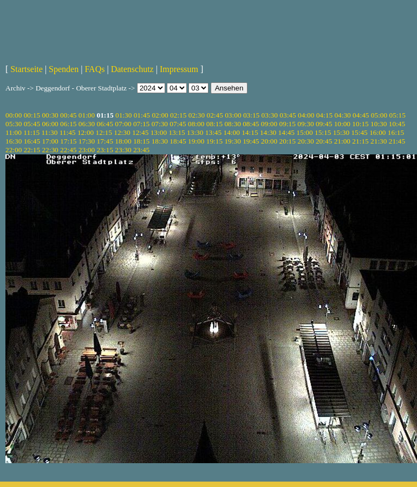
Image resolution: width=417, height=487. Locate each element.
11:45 (68, 132)
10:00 (342, 124)
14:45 (286, 132)
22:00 (13, 150)
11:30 (49, 132)
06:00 (50, 124)
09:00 (269, 124)
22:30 (50, 150)
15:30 (341, 132)
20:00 (269, 141)
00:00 (13, 115)
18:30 (160, 141)
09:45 (324, 124)
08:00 (196, 124)
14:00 (232, 132)
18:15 (141, 141)
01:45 (142, 115)
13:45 (213, 132)
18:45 (178, 141)
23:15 (105, 150)
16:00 (377, 132)
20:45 (324, 141)
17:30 (87, 141)
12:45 (140, 132)
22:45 (68, 150)
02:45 (214, 115)
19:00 (196, 141)
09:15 (287, 124)
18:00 (123, 141)
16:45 (32, 141)
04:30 (342, 115)
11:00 (13, 132)
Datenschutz (132, 69)
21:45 (397, 141)
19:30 (232, 141)
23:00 (87, 150)
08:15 (214, 124)
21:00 (342, 141)
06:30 (87, 124)
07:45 (178, 124)
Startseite (26, 69)
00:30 (50, 115)
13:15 (176, 132)
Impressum (179, 69)
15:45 (359, 132)
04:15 (324, 115)
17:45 (105, 141)
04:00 (306, 115)
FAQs (94, 69)
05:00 (379, 115)
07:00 (123, 124)
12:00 (85, 132)
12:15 (104, 132)
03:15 (251, 115)
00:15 (32, 115)
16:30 (13, 141)
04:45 (361, 115)
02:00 (160, 115)
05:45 (32, 124)
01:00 (87, 115)
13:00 (159, 132)
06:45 (105, 124)
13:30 (195, 132)
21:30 (378, 141)
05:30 (13, 124)
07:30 (160, 124)
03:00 (233, 115)
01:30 (123, 115)
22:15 (32, 150)
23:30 (123, 150)
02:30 (196, 115)
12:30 (122, 132)
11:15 (31, 132)
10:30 (378, 124)
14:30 (268, 132)
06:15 (68, 124)
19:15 (214, 141)
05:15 (397, 115)
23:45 (141, 150)
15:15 (323, 132)
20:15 (287, 141)
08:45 (251, 124)
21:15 (360, 141)
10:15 (360, 124)
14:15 (250, 132)
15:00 (304, 132)
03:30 (270, 115)
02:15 (178, 115)
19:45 (251, 141)
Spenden (64, 69)
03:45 (287, 115)
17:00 (50, 141)
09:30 (305, 124)
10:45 (397, 124)
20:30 (305, 141)
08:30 (232, 124)
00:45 (68, 115)
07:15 (141, 124)
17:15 (68, 141)
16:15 (396, 132)
